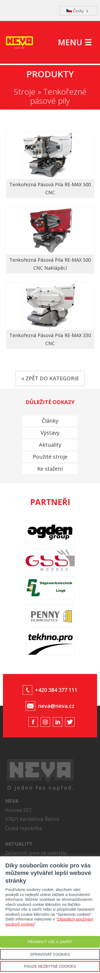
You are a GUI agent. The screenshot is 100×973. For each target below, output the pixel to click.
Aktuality (50, 444)
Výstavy (50, 432)
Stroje (24, 91)
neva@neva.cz (56, 705)
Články (50, 420)
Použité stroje (50, 456)
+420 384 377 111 (56, 689)
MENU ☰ (75, 42)
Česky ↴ (77, 10)
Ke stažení (50, 468)
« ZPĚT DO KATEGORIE (50, 378)
